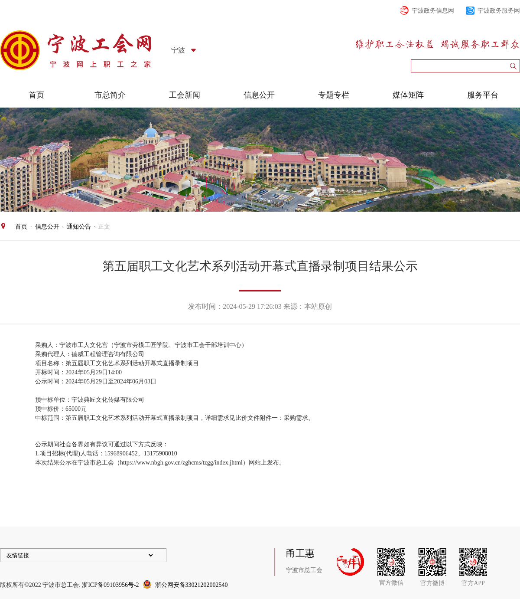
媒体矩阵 (408, 95)
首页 (36, 95)
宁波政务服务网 (499, 10)
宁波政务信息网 (433, 10)
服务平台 (482, 95)
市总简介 (110, 95)
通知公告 (79, 226)
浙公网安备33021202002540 (191, 585)
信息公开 (259, 95)
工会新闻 (184, 95)
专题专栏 (333, 95)
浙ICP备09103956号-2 (110, 585)
